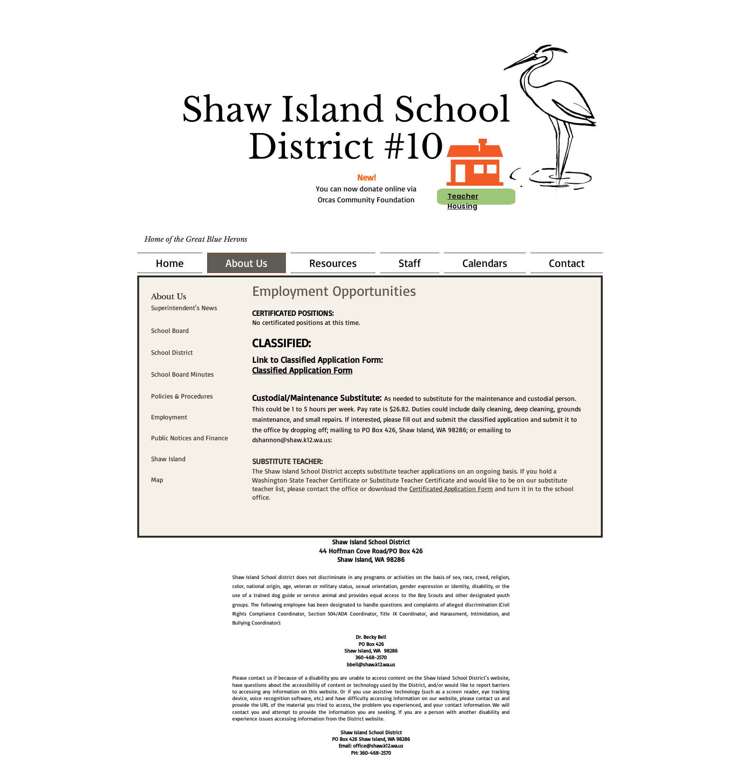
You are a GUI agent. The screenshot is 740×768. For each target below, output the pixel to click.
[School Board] (195, 330)
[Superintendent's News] (195, 308)
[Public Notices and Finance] (195, 438)
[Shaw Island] (195, 459)
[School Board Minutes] (195, 374)
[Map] (195, 479)
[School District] (195, 352)
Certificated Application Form (451, 488)
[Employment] (195, 417)
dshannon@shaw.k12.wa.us (291, 440)
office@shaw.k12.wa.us (378, 745)
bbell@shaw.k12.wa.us (371, 664)
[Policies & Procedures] (195, 396)
